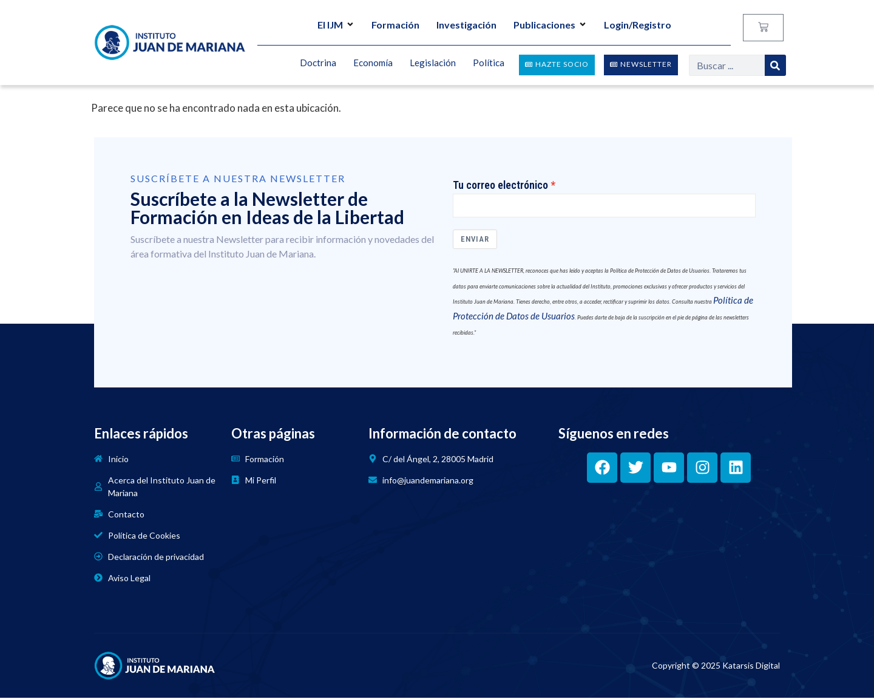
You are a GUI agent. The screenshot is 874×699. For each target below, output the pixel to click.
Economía (373, 63)
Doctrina (318, 63)
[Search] (775, 65)
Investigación (466, 24)
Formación (395, 24)
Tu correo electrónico (500, 185)
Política (488, 63)
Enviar (475, 240)
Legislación (433, 63)
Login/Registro (637, 24)
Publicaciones (550, 24)
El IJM (335, 24)
